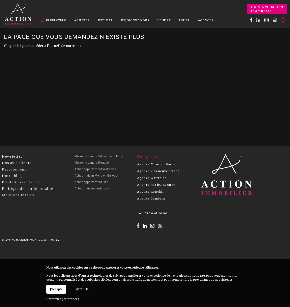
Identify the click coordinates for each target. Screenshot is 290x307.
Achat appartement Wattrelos (95, 169)
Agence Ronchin (151, 191)
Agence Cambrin (151, 198)
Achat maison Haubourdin (93, 188)
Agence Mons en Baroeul (158, 164)
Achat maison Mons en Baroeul (96, 175)
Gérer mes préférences (62, 299)
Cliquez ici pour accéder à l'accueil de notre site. (43, 46)
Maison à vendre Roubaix (92, 162)
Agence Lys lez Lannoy (156, 185)
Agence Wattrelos (151, 178)
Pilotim (55, 240)
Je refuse (82, 289)
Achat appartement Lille (91, 182)
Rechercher (53, 21)
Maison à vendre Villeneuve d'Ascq (99, 156)
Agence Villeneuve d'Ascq (158, 171)
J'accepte (56, 289)
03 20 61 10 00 (156, 213)
